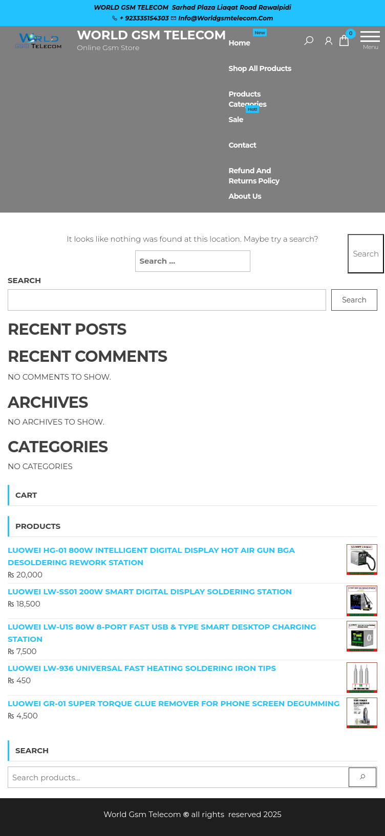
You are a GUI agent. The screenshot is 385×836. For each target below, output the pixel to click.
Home (247, 39)
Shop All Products (259, 68)
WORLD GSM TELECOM (151, 35)
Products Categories (247, 98)
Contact (242, 145)
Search (24, 280)
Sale (243, 115)
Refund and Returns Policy (253, 174)
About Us (244, 196)
